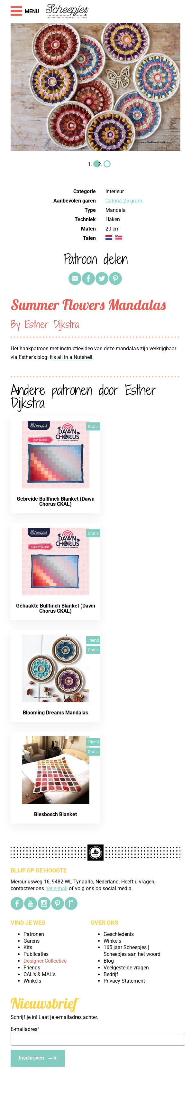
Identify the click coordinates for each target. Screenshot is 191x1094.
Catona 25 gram (123, 201)
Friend (93, 640)
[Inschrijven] (38, 1058)
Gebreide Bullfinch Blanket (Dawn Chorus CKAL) (56, 501)
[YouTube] (30, 903)
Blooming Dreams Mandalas (55, 713)
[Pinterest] (57, 903)
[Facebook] (17, 903)
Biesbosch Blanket (55, 814)
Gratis (93, 426)
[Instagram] (44, 903)
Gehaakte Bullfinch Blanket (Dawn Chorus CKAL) (55, 608)
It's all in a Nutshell (71, 357)
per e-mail (56, 888)
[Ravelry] (71, 903)
